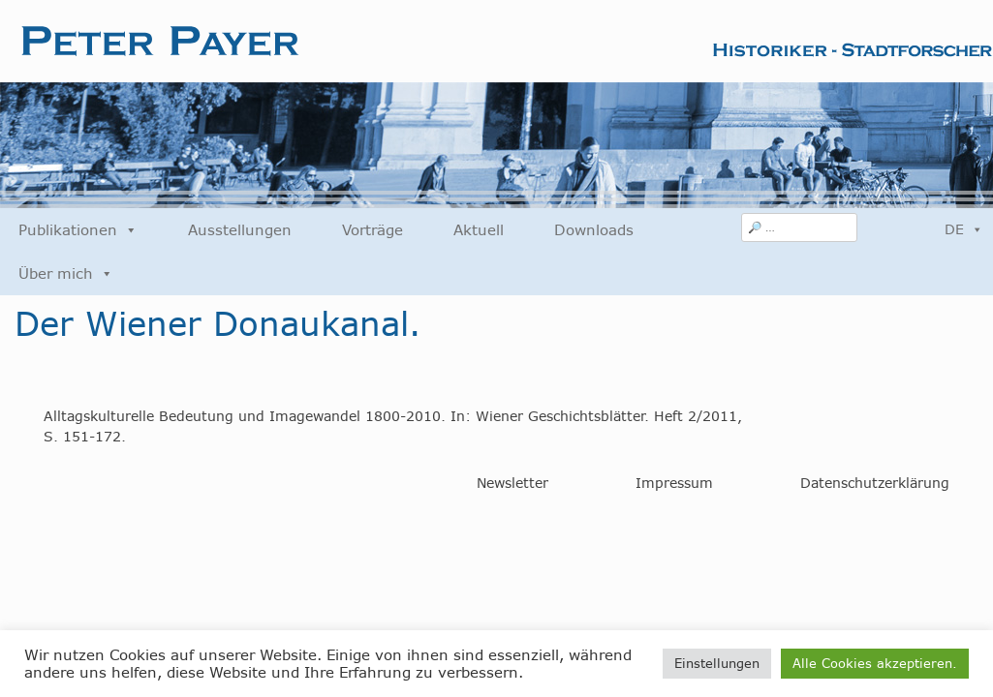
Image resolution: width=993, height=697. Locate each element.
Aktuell (478, 230)
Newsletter (512, 483)
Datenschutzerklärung (874, 483)
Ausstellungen (240, 230)
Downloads (594, 230)
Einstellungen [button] (717, 663)
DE (964, 229)
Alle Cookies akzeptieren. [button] (874, 663)
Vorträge (372, 230)
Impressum (674, 483)
